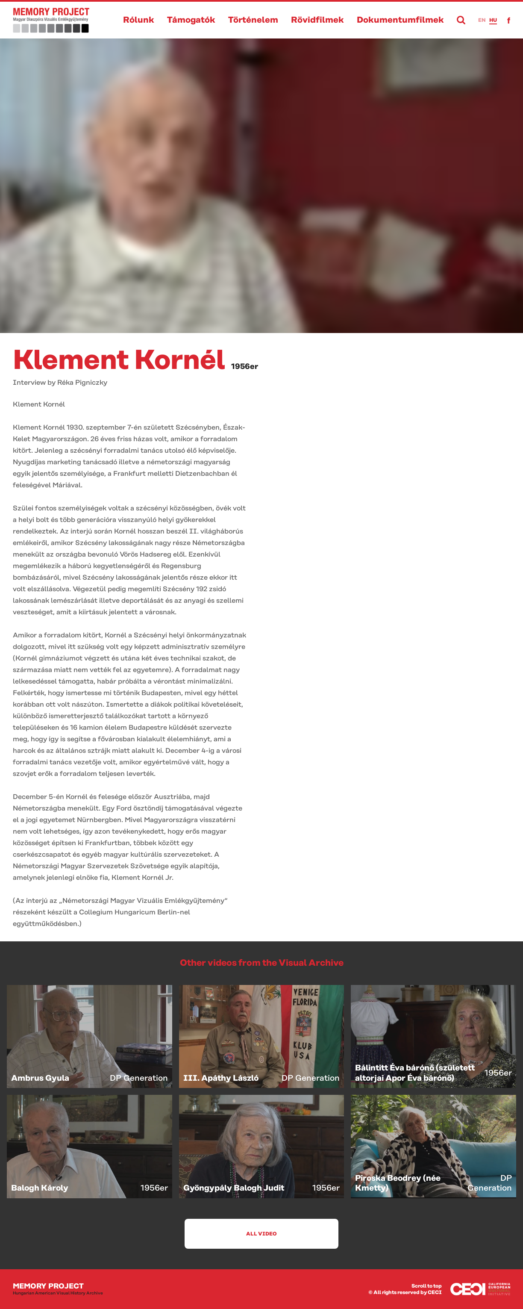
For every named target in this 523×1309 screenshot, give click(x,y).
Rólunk (138, 20)
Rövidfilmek (317, 20)
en (482, 20)
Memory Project (58, 1289)
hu (493, 20)
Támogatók (191, 20)
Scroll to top (426, 1286)
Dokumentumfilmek (400, 20)
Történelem (253, 20)
